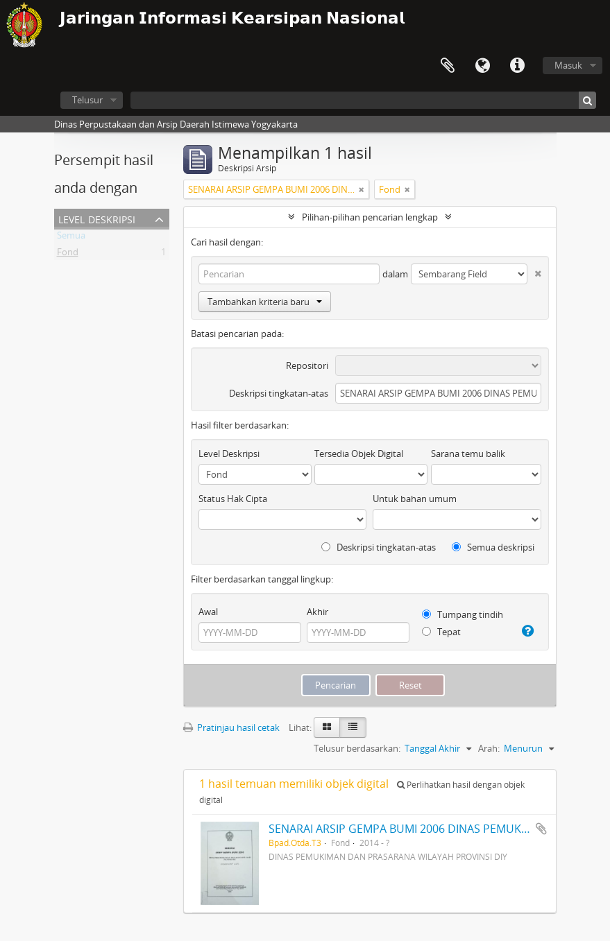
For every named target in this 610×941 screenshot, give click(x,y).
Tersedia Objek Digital (358, 453)
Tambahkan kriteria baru (264, 301)
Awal (208, 611)
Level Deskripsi (96, 218)
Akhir (317, 611)
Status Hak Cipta (232, 498)
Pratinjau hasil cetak (231, 727)
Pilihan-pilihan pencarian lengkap (370, 217)
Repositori (307, 365)
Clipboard (447, 66)
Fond (67, 254)
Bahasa (482, 66)
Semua (71, 238)
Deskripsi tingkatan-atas (278, 393)
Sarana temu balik (468, 453)
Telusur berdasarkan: (357, 748)
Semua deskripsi (493, 547)
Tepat (441, 631)
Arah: (489, 748)
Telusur (87, 100)
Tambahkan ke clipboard (541, 829)
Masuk (568, 65)
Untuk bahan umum (415, 498)
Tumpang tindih (462, 614)
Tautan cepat (517, 66)
